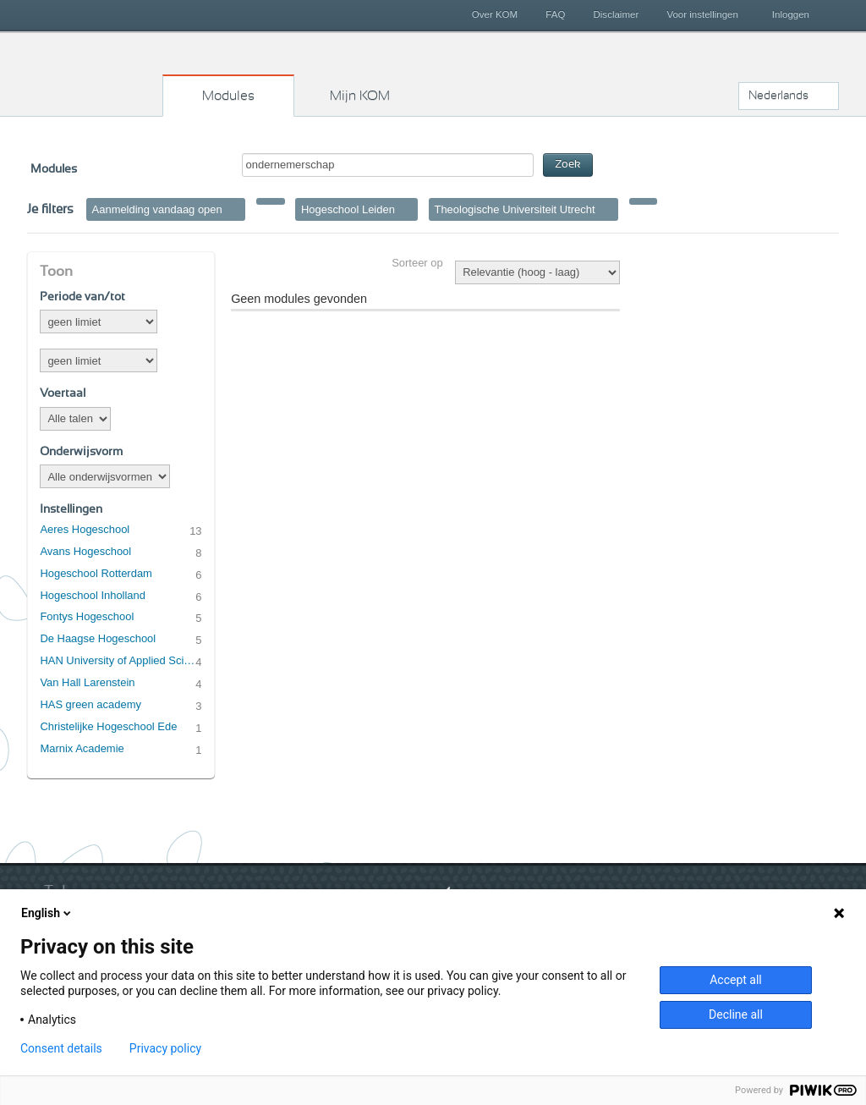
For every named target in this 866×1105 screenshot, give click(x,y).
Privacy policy (165, 1048)
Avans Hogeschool (85, 551)
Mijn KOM (360, 95)
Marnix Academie (81, 748)
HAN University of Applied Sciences (117, 660)
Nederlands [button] (778, 96)
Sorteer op (417, 262)
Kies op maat (95, 72)
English (47, 913)
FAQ (555, 14)
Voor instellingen (702, 14)
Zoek (568, 164)
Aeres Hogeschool (84, 529)
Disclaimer (616, 14)
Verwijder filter (234, 209)
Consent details (61, 1048)
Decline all (736, 1014)
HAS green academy (90, 704)
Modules (228, 95)
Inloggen (790, 14)
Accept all (736, 980)
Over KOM (495, 14)
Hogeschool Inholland (92, 595)
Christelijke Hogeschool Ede (108, 726)
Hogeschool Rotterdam (95, 573)
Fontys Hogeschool (87, 616)
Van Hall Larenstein (87, 682)
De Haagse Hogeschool (98, 638)
